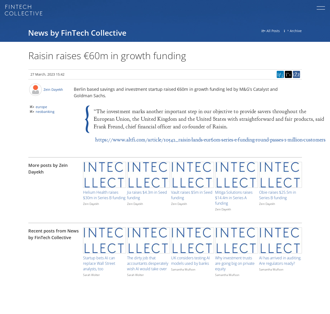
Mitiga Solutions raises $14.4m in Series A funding (233, 198)
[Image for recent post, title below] (104, 240)
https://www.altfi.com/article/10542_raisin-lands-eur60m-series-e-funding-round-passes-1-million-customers (210, 139)
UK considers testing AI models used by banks (190, 260)
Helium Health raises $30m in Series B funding (104, 195)
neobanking (45, 111)
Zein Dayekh (53, 89)
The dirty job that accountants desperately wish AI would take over (147, 263)
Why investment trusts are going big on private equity (235, 263)
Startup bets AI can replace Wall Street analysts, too (99, 263)
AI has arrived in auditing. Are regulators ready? (280, 260)
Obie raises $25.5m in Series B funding (277, 195)
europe (41, 107)
